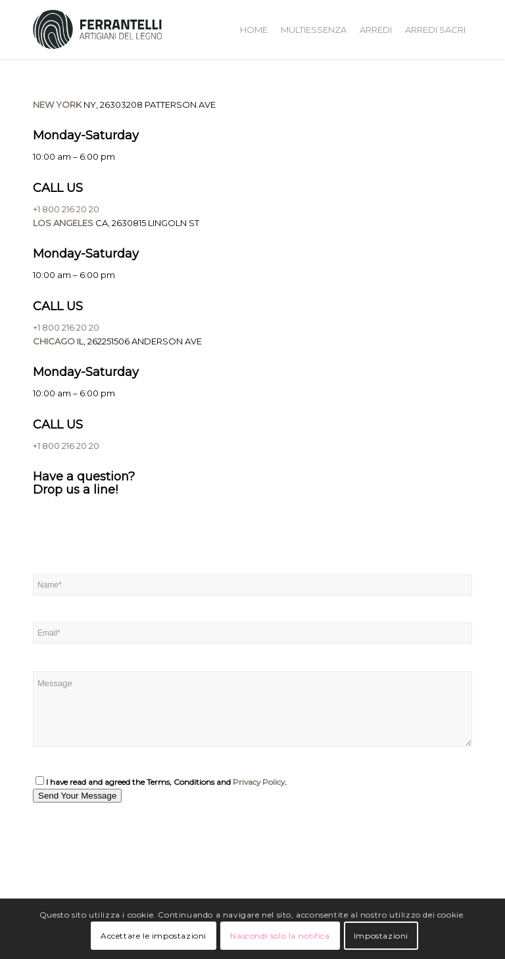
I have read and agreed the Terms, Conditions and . (161, 782)
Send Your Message (77, 796)
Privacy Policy (259, 782)
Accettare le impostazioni (153, 936)
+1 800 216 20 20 (66, 209)
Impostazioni (381, 936)
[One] (131, 865)
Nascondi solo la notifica (279, 936)
